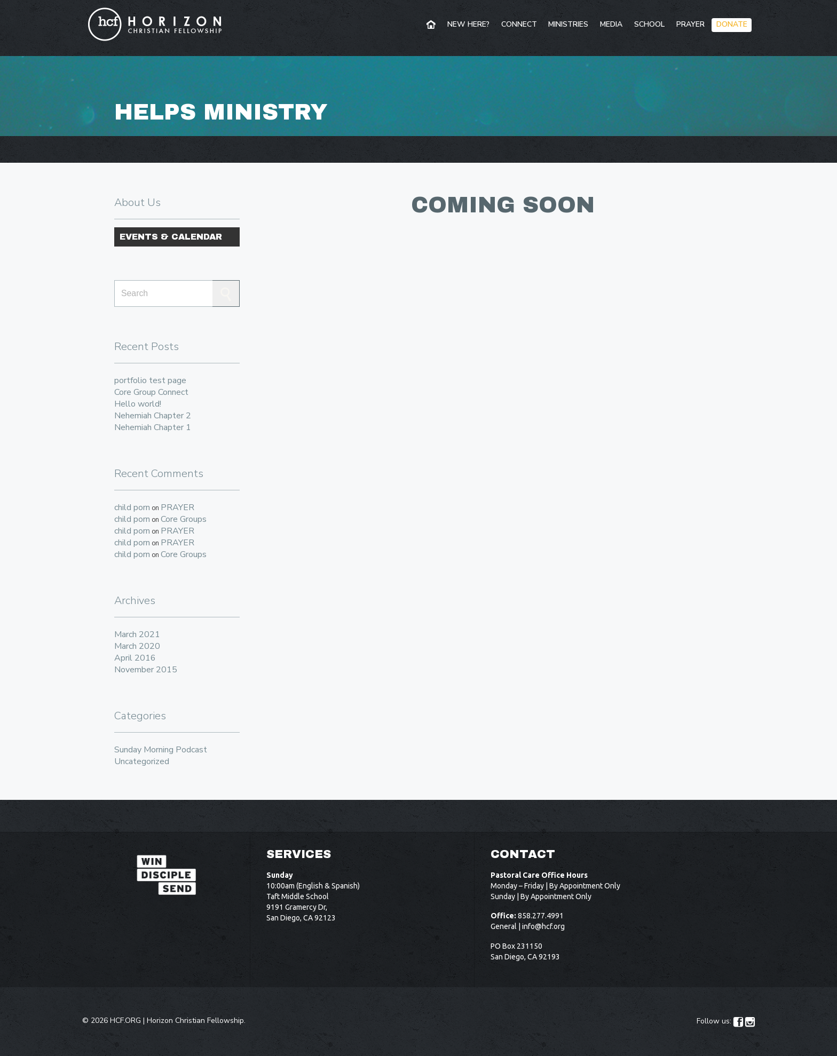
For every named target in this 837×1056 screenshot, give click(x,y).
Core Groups (184, 519)
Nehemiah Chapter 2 (152, 416)
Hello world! (137, 404)
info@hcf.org (543, 926)
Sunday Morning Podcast (160, 750)
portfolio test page (150, 380)
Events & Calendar (171, 236)
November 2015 (145, 670)
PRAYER (177, 507)
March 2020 (137, 646)
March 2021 (137, 634)
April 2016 (135, 658)
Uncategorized (141, 761)
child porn (132, 507)
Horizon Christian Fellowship (195, 1020)
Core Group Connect (151, 392)
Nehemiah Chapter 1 (152, 427)
